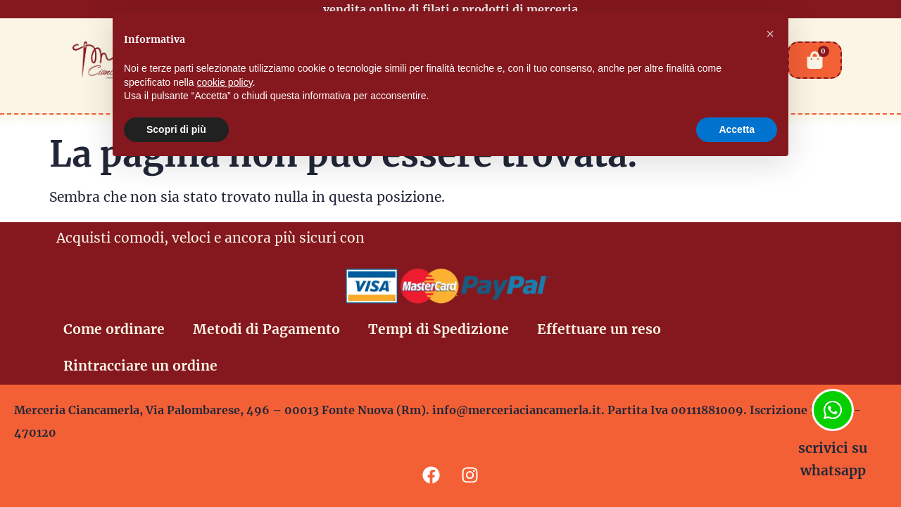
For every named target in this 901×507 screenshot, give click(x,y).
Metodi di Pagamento (266, 329)
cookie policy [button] (225, 82)
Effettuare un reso (599, 329)
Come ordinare (114, 329)
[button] (770, 34)
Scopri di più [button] (176, 129)
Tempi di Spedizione (438, 329)
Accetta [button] (737, 129)
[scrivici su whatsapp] (833, 410)
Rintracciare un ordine (140, 365)
